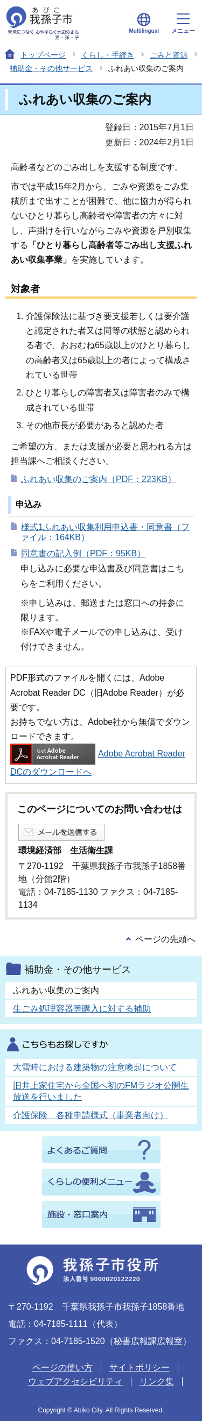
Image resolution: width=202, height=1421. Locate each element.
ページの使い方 (62, 1367)
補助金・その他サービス (51, 68)
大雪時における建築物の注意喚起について (95, 1067)
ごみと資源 (168, 55)
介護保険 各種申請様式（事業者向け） (90, 1115)
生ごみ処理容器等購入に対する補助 (82, 1008)
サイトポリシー (139, 1367)
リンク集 (157, 1381)
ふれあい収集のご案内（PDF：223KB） (98, 479)
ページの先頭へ (165, 939)
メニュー (183, 23)
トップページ (43, 55)
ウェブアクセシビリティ (75, 1381)
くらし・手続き (107, 55)
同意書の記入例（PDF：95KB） (83, 553)
